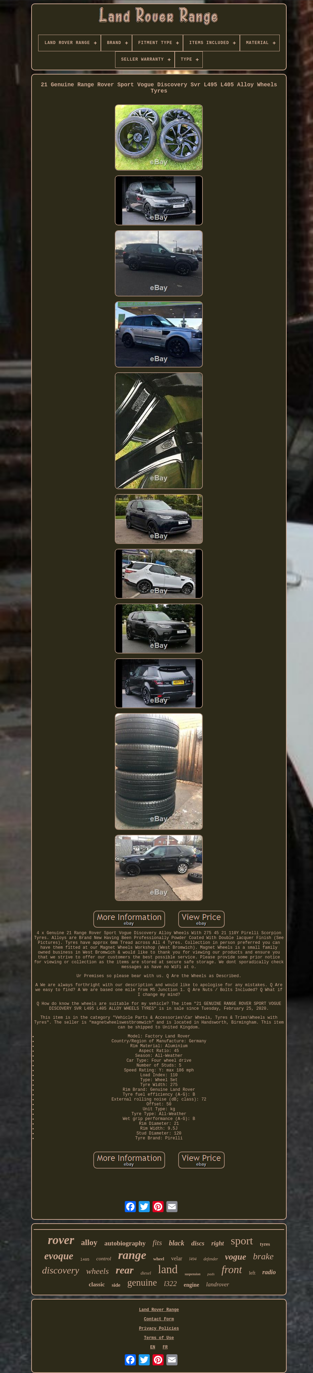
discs (198, 1243)
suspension (193, 1274)
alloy (89, 1242)
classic (97, 1284)
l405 (84, 1260)
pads (211, 1274)
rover (61, 1240)
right (217, 1243)
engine (191, 1285)
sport (242, 1240)
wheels (97, 1271)
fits (157, 1242)
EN (152, 1347)
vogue (235, 1256)
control (103, 1258)
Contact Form (159, 1319)
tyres (265, 1244)
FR (165, 1347)
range (132, 1255)
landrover (217, 1284)
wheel (158, 1258)
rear (125, 1270)
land (168, 1269)
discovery (60, 1270)
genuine (142, 1282)
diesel (145, 1273)
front (231, 1269)
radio (269, 1272)
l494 (193, 1259)
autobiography (125, 1243)
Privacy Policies (159, 1328)
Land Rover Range (159, 1309)
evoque (58, 1255)
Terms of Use (159, 1338)
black (176, 1243)
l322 (170, 1283)
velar (176, 1258)
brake (263, 1256)
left (252, 1273)
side (116, 1285)
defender (210, 1259)
